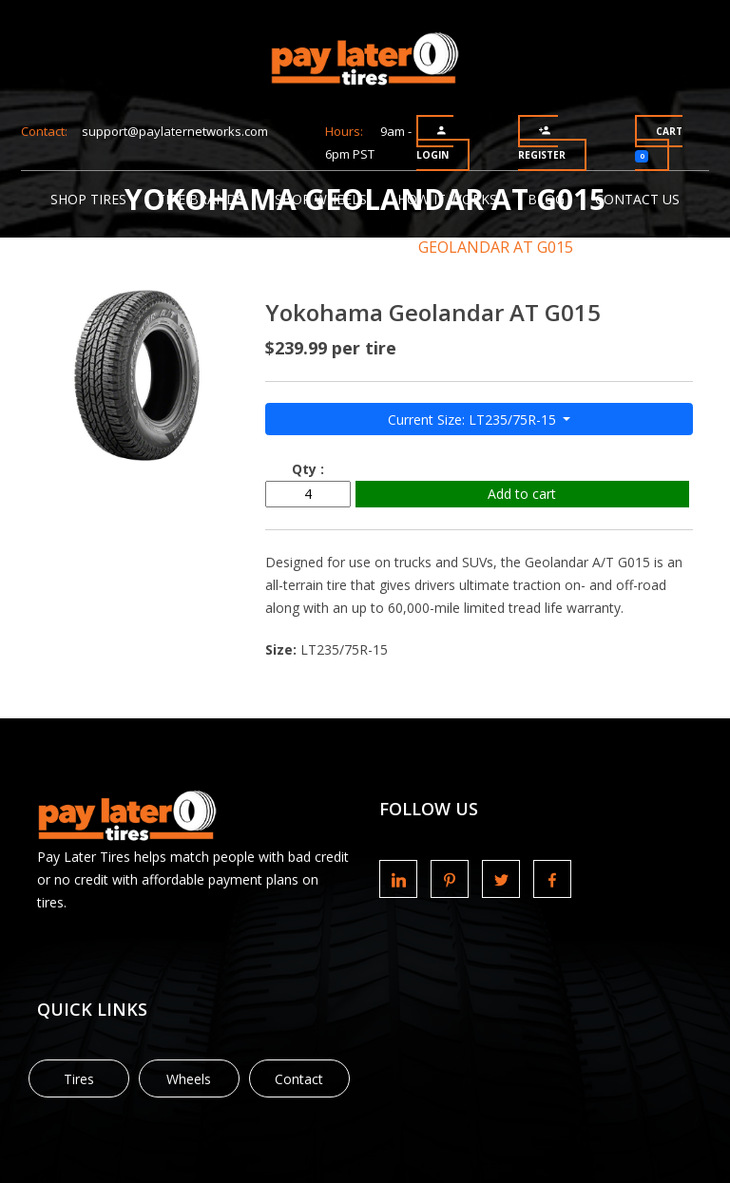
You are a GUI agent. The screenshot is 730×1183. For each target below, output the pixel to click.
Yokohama (337, 247)
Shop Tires (88, 199)
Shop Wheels (321, 199)
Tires (79, 1079)
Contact (299, 1079)
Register (542, 143)
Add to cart (522, 494)
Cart (658, 143)
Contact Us (637, 199)
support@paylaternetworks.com (175, 131)
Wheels (188, 1079)
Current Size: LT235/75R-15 (474, 419)
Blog (546, 199)
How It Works (447, 199)
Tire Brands (200, 199)
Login (432, 143)
